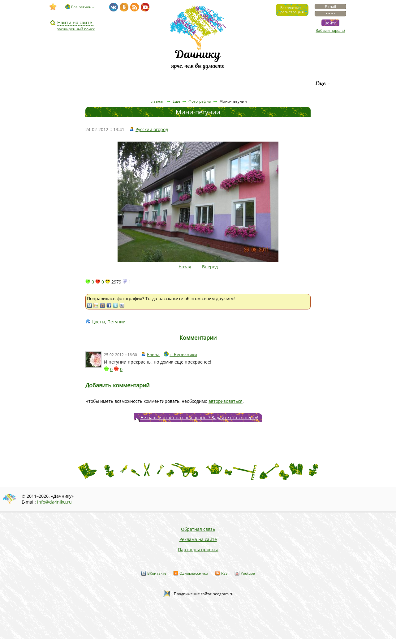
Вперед (210, 267)
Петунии (116, 322)
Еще (321, 83)
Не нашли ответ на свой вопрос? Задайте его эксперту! (199, 417)
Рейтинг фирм (282, 83)
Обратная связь (198, 529)
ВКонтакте (156, 573)
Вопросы (180, 83)
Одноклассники (193, 573)
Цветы (98, 322)
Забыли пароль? (330, 30)
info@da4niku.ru (54, 502)
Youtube (248, 573)
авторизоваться (226, 401)
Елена (153, 354)
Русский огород (152, 129)
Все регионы (82, 7)
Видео (78, 83)
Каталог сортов (227, 83)
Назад (185, 267)
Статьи (111, 83)
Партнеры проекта (198, 549)
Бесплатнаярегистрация (292, 10)
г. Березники (183, 354)
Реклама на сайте (198, 539)
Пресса (145, 83)
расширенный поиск (76, 29)
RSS (224, 573)
